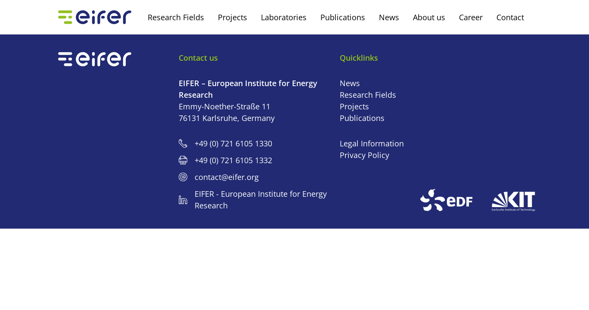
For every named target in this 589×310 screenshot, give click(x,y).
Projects (354, 106)
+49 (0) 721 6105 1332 (233, 160)
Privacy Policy (364, 155)
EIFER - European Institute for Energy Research (261, 200)
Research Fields (368, 95)
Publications (362, 118)
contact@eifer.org (227, 177)
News (350, 83)
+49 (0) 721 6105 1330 (233, 143)
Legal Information (372, 143)
